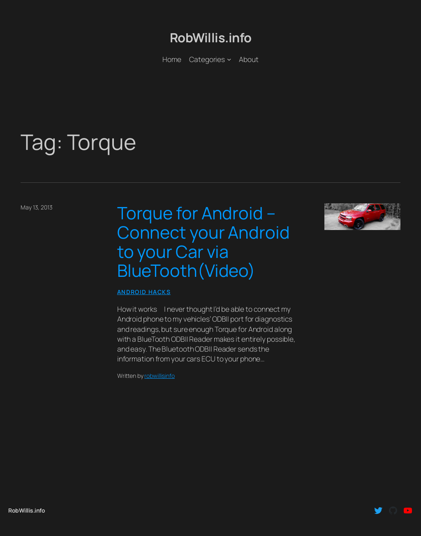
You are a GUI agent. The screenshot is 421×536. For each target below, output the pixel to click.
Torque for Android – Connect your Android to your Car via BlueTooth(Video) (203, 241)
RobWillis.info (211, 37)
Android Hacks (144, 292)
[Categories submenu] (229, 59)
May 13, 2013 (37, 207)
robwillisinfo (159, 376)
